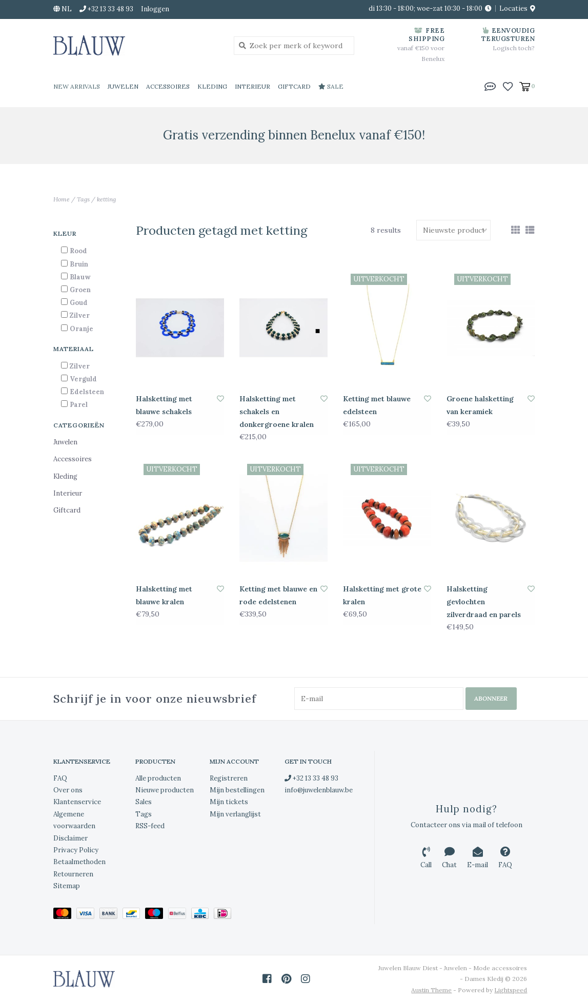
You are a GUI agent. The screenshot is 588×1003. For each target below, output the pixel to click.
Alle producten (158, 778)
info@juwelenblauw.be (319, 790)
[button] (490, 85)
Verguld (83, 379)
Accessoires (168, 86)
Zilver (80, 315)
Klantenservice (77, 801)
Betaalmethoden (79, 861)
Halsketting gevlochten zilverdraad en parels (484, 601)
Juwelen (123, 86)
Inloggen (155, 9)
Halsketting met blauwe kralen (164, 595)
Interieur (252, 86)
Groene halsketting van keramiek (480, 405)
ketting (106, 199)
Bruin (79, 264)
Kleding (212, 86)
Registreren (229, 778)
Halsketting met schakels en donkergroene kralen (276, 411)
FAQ (60, 778)
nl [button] (62, 9)
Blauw (80, 277)
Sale (330, 86)
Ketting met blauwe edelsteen (377, 405)
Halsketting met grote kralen (382, 595)
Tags (83, 199)
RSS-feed (150, 826)
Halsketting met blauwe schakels (164, 405)
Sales (143, 801)
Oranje (81, 328)
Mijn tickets (229, 801)
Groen (80, 289)
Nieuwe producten (164, 790)
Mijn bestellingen (237, 790)
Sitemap (66, 886)
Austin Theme (431, 990)
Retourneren (73, 874)
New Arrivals (76, 86)
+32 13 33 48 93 (311, 778)
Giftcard (294, 86)
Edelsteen (87, 391)
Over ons (68, 790)
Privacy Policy (75, 850)
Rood (78, 251)
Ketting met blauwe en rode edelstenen (278, 595)
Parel (79, 404)
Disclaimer (70, 838)
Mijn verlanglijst (235, 814)
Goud (79, 302)
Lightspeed (510, 990)
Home (61, 199)
